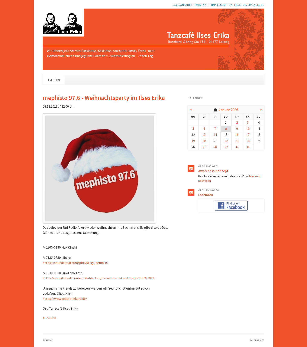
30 (236, 147)
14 (215, 135)
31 (247, 147)
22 (225, 141)
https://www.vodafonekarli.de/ (65, 298)
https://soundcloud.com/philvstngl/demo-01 (76, 263)
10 (247, 129)
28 (215, 147)
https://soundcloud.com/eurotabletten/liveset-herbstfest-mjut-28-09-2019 (98, 278)
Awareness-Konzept (213, 171)
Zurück (51, 318)
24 (247, 141)
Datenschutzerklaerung (246, 4)
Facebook (205, 195)
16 (236, 135)
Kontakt (201, 4)
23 (236, 141)
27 (204, 147)
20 (204, 141)
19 (193, 141)
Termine (54, 79)
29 (225, 147)
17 (247, 135)
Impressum (218, 4)
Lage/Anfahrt (182, 4)
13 (204, 135)
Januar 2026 (228, 109)
